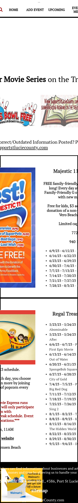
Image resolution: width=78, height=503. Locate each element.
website (7, 438)
